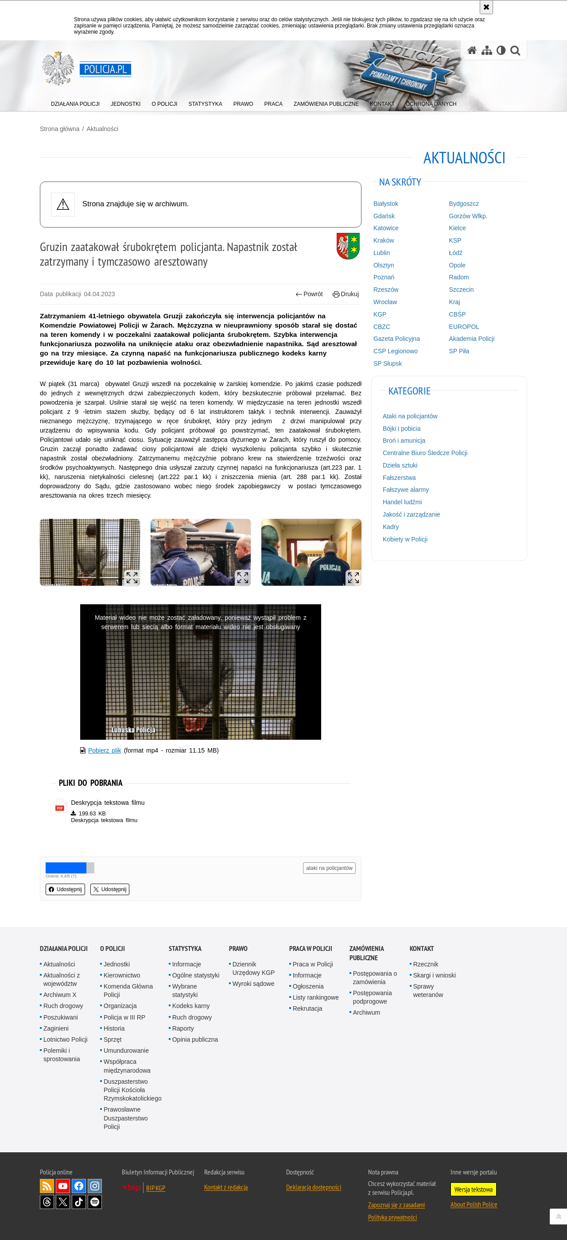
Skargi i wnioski (434, 975)
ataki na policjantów (329, 868)
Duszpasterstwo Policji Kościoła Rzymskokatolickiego (133, 1090)
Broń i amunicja (404, 440)
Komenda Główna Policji (128, 990)
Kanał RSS (47, 1186)
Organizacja (120, 1005)
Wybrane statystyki (185, 990)
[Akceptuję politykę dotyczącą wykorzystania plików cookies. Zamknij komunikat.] (486, 7)
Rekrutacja (307, 1008)
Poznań (383, 277)
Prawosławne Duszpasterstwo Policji (126, 1118)
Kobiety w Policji (405, 539)
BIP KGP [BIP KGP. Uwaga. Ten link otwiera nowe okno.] (155, 1187)
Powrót (309, 294)
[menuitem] (75, 102)
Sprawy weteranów (428, 990)
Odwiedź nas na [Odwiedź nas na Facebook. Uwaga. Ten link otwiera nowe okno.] (79, 1186)
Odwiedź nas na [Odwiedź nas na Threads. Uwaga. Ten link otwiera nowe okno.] (47, 1202)
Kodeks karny (191, 1005)
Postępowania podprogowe (372, 997)
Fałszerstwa (399, 477)
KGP (380, 314)
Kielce (457, 228)
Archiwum (366, 1012)
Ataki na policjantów (410, 416)
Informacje (186, 964)
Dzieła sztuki (400, 465)
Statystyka (185, 948)
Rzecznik (426, 964)
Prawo (238, 948)
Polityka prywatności (392, 1217)
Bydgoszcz (464, 203)
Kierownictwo (122, 975)
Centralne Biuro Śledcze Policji (425, 452)
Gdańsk (384, 216)
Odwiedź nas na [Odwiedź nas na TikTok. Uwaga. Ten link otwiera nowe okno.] (79, 1202)
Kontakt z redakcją (226, 1186)
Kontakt (422, 948)
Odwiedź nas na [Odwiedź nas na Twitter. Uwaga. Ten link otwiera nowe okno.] (63, 1202)
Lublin (381, 252)
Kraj (454, 301)
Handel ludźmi (402, 502)
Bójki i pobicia (402, 428)
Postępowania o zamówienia (375, 977)
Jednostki (117, 964)
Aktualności (102, 128)
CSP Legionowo (395, 351)
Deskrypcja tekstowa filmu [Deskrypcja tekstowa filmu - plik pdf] (107, 802)
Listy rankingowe (316, 997)
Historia (114, 1028)
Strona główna (60, 128)
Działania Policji (64, 948)
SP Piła (459, 351)
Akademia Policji (472, 338)
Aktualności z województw (61, 979)
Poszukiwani (60, 1017)
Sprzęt (112, 1039)
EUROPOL (464, 326)
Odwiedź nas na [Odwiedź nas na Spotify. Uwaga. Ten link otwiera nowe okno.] (95, 1202)
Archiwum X (60, 994)
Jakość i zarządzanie (411, 514)
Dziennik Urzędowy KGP (254, 968)
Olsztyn (383, 265)
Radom (459, 277)
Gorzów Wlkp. (468, 216)
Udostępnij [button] (65, 889)
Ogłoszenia (308, 986)
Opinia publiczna (195, 1039)
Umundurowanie (126, 1050)
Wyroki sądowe (254, 983)
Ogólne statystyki (196, 975)
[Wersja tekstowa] (501, 50)
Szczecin (461, 289)
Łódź (455, 252)
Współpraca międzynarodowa (127, 1066)
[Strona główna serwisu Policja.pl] (472, 50)
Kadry (391, 526)
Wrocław (385, 301)
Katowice (386, 228)
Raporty (183, 1028)
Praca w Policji (310, 948)
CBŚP (457, 314)
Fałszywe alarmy (406, 489)
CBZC (381, 326)
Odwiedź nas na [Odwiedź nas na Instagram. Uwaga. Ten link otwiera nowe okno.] (95, 1186)
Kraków (383, 240)
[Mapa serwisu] (487, 50)
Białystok (385, 203)
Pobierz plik (104, 750)
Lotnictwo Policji (65, 1039)
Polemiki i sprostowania (61, 1054)
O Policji (112, 948)
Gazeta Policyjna (396, 338)
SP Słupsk (387, 363)
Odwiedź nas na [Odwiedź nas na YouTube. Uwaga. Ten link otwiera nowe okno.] (63, 1186)
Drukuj (346, 294)
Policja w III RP (124, 1017)
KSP (455, 240)
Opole (457, 265)
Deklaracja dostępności (313, 1186)
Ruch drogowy (63, 1005)
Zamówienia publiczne (367, 953)
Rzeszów (386, 289)
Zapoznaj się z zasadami (396, 1204)
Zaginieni (56, 1028)
